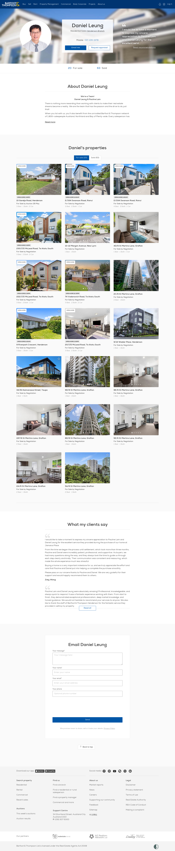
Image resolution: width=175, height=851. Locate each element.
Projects (92, 4)
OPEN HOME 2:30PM (23, 293)
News (91, 790)
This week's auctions (25, 814)
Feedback (93, 805)
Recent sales (22, 800)
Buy (24, 4)
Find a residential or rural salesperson (65, 791)
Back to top (86, 747)
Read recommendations (144, 48)
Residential (21, 785)
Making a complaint (135, 810)
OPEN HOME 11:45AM (72, 197)
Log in (169, 4)
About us (101, 4)
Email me (75, 48)
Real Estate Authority (136, 800)
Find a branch (59, 785)
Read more (50, 122)
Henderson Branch (96, 31)
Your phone (57, 689)
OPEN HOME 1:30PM (23, 197)
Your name (56, 668)
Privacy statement (134, 790)
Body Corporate (79, 4)
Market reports (96, 785)
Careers (93, 795)
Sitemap (93, 810)
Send (87, 720)
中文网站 (93, 815)
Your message (58, 651)
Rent (35, 4)
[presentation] (70, 707)
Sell (29, 4)
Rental (19, 790)
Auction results (23, 819)
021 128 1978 (92, 40)
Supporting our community (102, 800)
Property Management (49, 4)
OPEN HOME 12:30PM (72, 293)
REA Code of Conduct (136, 805)
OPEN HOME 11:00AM (23, 341)
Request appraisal (99, 48)
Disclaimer (131, 785)
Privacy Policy (109, 728)
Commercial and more (63, 803)
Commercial (66, 4)
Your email (56, 678)
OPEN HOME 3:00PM (23, 245)
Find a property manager (65, 798)
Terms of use (132, 795)
